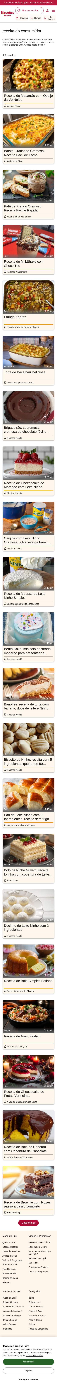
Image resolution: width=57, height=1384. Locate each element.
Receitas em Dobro (38, 1247)
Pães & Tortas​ (35, 1320)
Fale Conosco (9, 1269)
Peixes (32, 1324)
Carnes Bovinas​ (36, 1306)
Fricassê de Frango (11, 1315)
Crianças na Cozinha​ (38, 1267)
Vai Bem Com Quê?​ (38, 1258)
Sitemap (6, 1282)
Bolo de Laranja (9, 1320)
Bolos (31, 1298)
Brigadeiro (7, 1329)
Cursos (36, 18)
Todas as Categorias (38, 1329)
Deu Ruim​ (33, 1262)
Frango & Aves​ (36, 1311)
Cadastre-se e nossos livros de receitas (28, 2)
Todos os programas (38, 1271)
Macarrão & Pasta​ (37, 1315)
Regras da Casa (10, 1278)
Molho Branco (9, 1324)
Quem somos (8, 1242)
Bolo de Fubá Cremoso (13, 1306)
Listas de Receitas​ (11, 1251)
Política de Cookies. (34, 1368)
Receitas (22, 18)
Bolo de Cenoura (10, 1302)
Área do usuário (9, 1264)
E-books (49, 18)
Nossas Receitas (10, 1247)
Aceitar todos (29, 1374)
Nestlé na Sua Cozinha (39, 1242)
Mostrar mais (28, 1222)
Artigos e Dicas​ (9, 1256)
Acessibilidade (9, 1273)
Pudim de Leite (9, 1298)
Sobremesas (35, 1302)
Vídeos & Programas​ (12, 1260)
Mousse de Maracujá (12, 1311)
